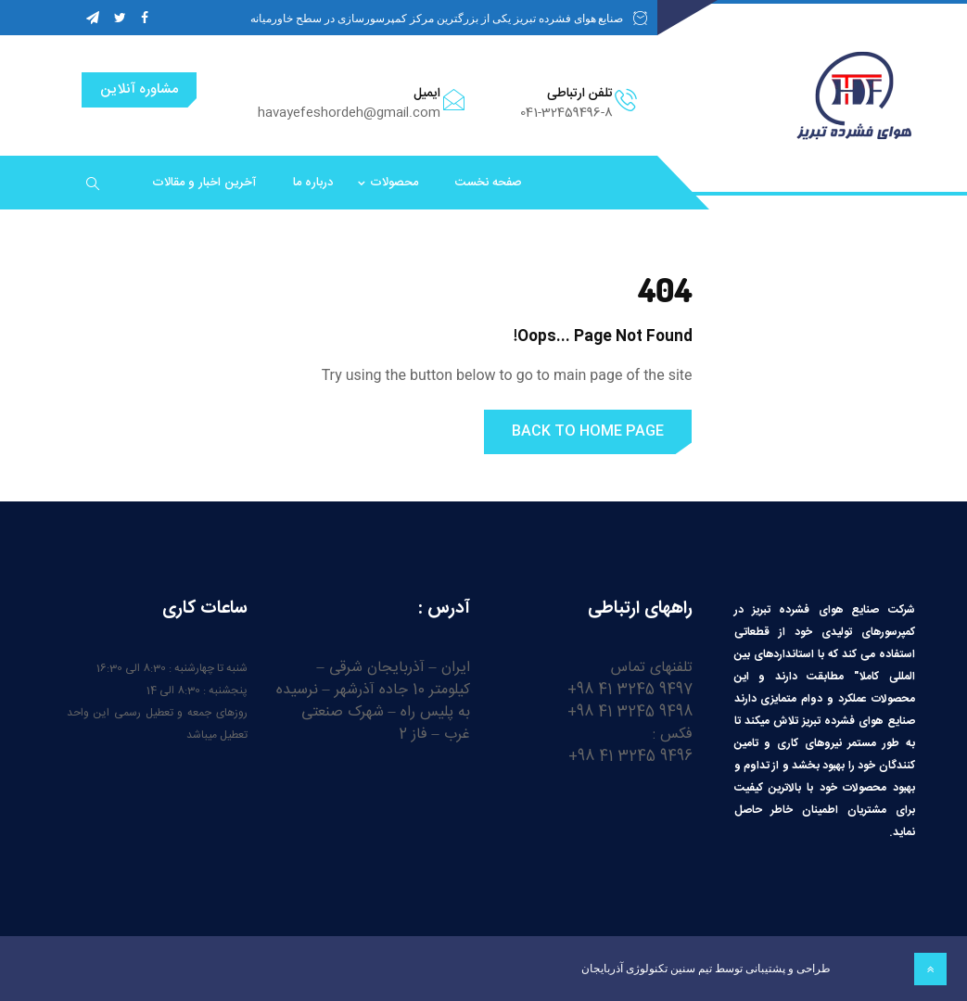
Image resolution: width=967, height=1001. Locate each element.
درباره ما (313, 182)
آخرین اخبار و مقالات (204, 182)
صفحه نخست (488, 182)
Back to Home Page (588, 431)
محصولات (394, 182)
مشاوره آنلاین (139, 89)
